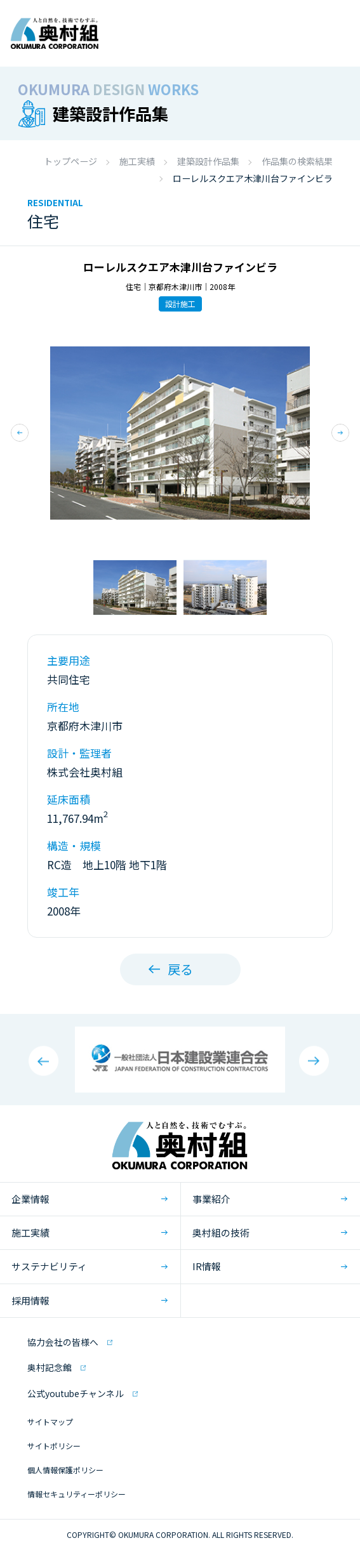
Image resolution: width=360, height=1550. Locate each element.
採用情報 (30, 1300)
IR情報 (206, 1266)
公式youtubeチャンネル (75, 1393)
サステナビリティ (49, 1266)
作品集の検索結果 (297, 161)
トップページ (70, 161)
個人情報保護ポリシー (65, 1469)
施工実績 (137, 161)
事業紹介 (211, 1198)
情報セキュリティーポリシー (76, 1493)
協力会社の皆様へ (62, 1342)
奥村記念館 (49, 1367)
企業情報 (30, 1198)
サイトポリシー (54, 1445)
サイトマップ (50, 1421)
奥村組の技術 (221, 1232)
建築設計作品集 (208, 161)
